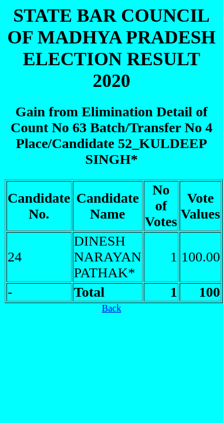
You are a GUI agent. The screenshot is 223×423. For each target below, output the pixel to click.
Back (111, 308)
